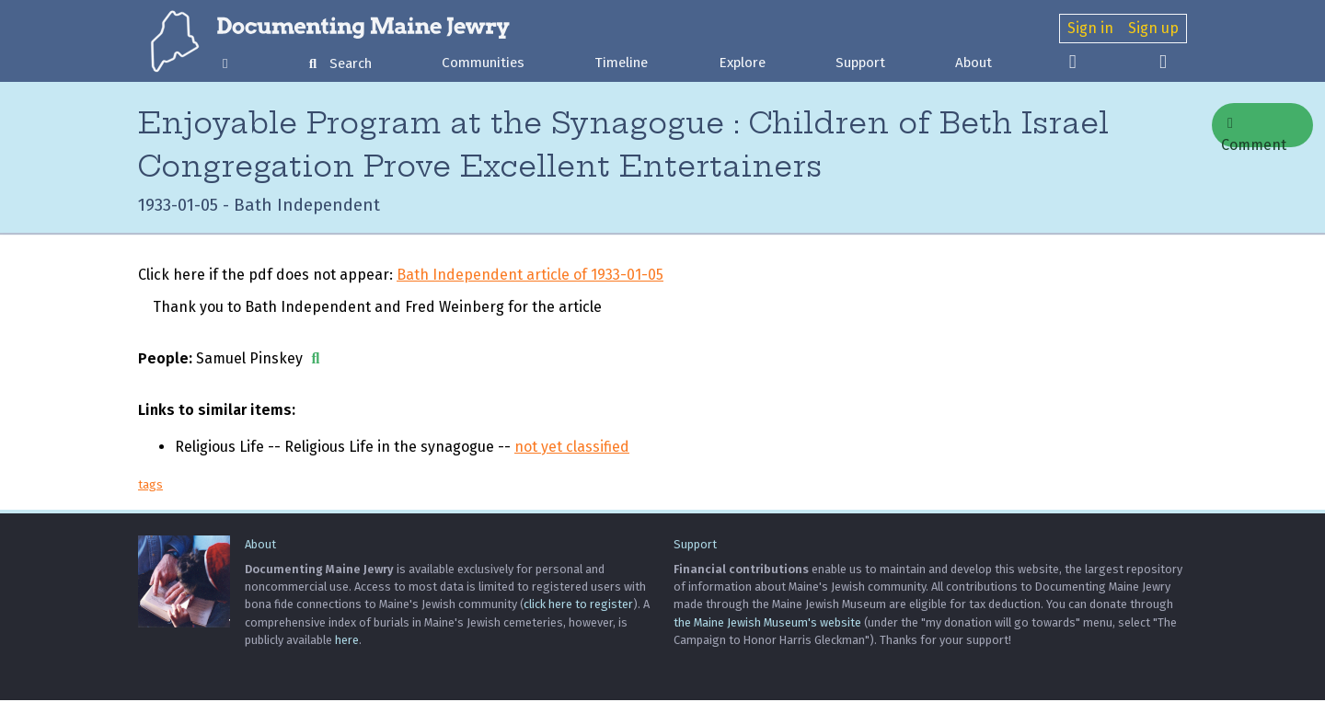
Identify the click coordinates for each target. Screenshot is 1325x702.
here (347, 642)
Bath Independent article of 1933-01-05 (530, 276)
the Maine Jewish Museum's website (767, 624)
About (973, 62)
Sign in (1090, 28)
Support (860, 62)
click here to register (578, 607)
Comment (1253, 131)
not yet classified (571, 448)
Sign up (1153, 28)
